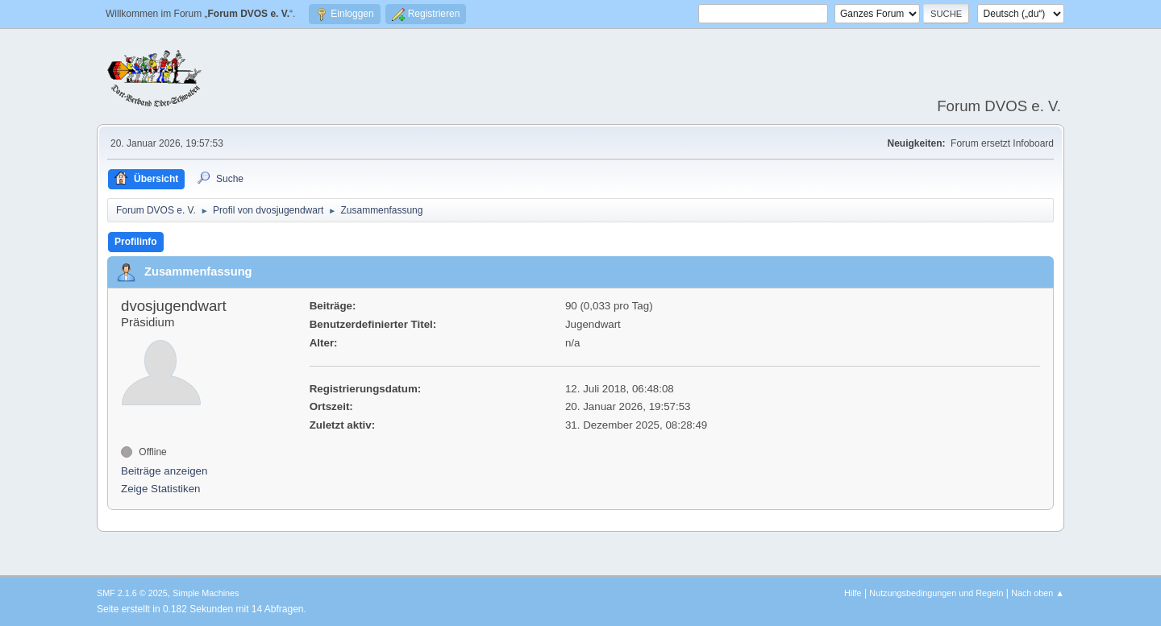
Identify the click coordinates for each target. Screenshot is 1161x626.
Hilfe (853, 593)
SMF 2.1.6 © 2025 (132, 593)
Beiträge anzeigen (164, 471)
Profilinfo (135, 241)
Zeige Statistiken (161, 489)
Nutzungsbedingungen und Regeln (936, 593)
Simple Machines (206, 593)
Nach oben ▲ (1037, 593)
